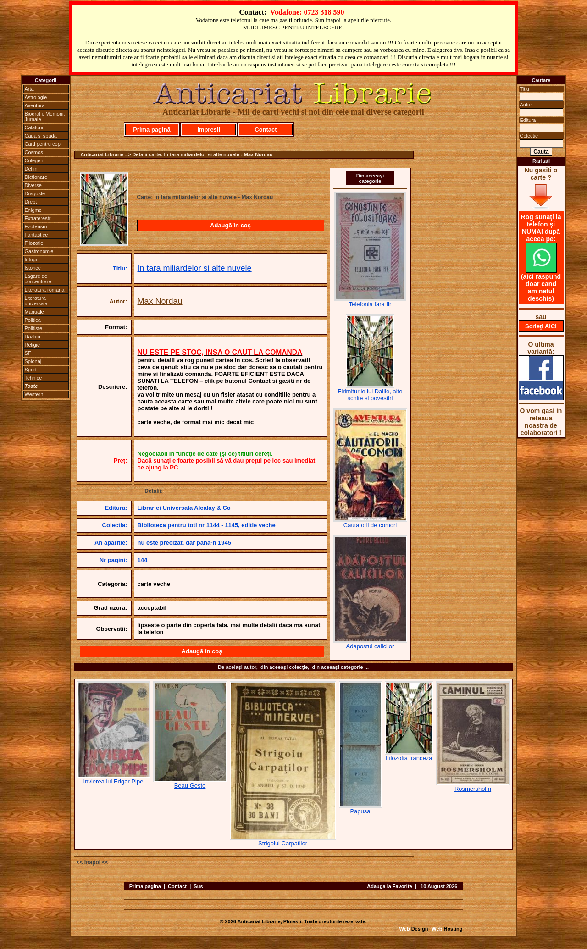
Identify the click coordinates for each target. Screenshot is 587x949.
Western (34, 394)
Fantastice (36, 234)
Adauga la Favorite (389, 886)
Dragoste (35, 193)
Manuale (34, 311)
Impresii (208, 129)
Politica (33, 320)
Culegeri (34, 160)
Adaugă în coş (230, 225)
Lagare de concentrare (38, 278)
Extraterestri (38, 218)
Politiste (34, 328)
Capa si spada (41, 135)
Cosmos (34, 152)
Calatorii (34, 127)
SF (28, 353)
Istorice (33, 267)
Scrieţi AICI (541, 326)
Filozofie (34, 243)
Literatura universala (36, 300)
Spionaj (33, 361)
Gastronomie (39, 251)
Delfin (31, 168)
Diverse (33, 185)
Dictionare (36, 177)
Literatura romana (45, 289)
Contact (266, 129)
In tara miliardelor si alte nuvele (195, 268)
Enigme (33, 210)
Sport (31, 369)
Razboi (32, 336)
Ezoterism (36, 226)
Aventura (35, 105)
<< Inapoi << (93, 862)
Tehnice (33, 378)
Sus (198, 886)
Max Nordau (160, 301)
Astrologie (36, 97)
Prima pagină (152, 129)
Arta (29, 89)
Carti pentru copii (44, 144)
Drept (31, 201)
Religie (32, 345)
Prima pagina (145, 886)
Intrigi (31, 259)
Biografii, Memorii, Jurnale (45, 116)
